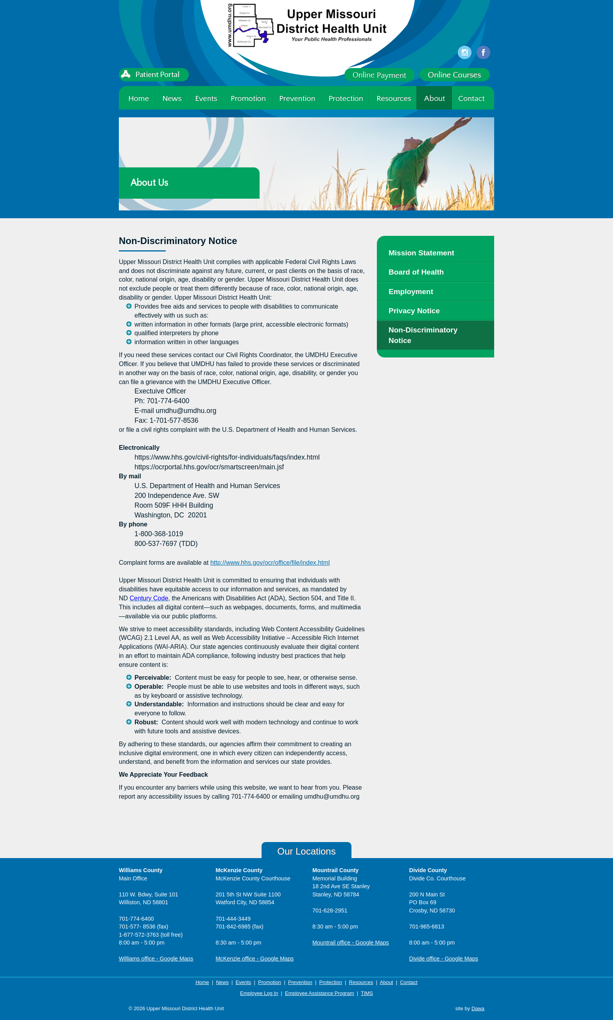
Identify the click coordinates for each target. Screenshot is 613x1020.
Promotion (269, 982)
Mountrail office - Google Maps (350, 942)
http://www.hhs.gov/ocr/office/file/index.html (270, 562)
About (386, 982)
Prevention (300, 982)
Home (202, 982)
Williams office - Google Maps (156, 958)
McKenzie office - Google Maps (255, 958)
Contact (409, 982)
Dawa (477, 1008)
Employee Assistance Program (319, 993)
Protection (330, 982)
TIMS (367, 993)
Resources (361, 982)
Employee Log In (259, 993)
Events (243, 982)
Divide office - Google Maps (444, 958)
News (222, 982)
